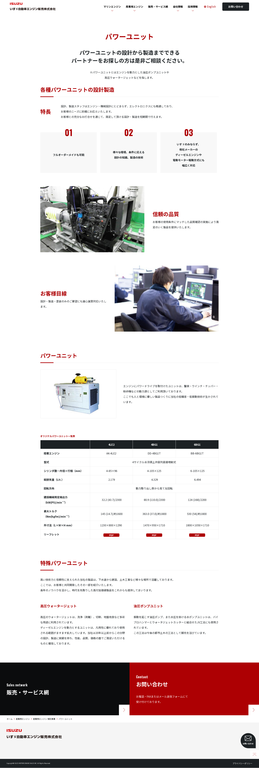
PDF (111, 535)
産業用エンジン (134, 6)
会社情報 (178, 6)
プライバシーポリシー (242, 763)
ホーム (10, 719)
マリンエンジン (112, 6)
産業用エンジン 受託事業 (44, 719)
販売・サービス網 (158, 6)
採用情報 (193, 6)
